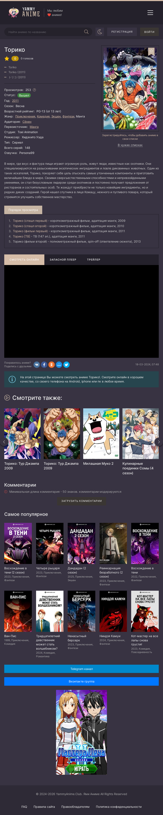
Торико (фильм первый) (30, 231)
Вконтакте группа (81, 681)
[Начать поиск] (86, 32)
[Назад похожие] (4, 442)
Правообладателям (75, 806)
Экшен (56, 116)
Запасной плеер (63, 259)
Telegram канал (81, 669)
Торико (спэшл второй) (29, 226)
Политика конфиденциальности (119, 806)
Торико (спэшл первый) (30, 220)
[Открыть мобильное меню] (150, 12)
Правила (44, 806)
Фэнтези (68, 116)
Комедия (43, 116)
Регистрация (122, 31)
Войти (149, 31)
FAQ (24, 806)
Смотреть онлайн (24, 259)
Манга (34, 126)
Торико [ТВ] (21, 236)
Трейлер (93, 259)
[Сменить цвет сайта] (100, 32)
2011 (15, 100)
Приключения (25, 116)
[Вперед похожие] (159, 442)
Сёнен (26, 121)
